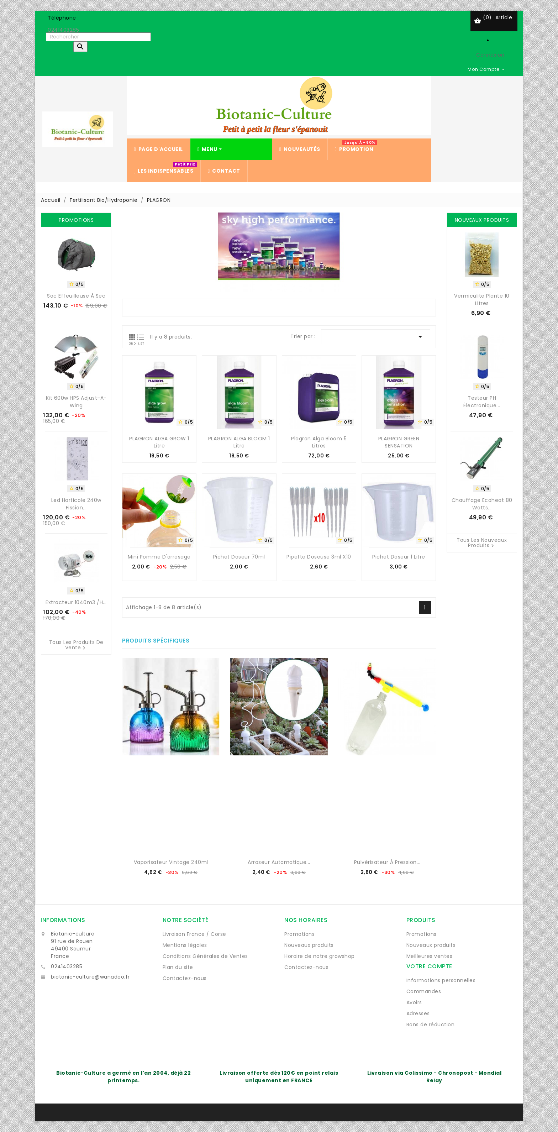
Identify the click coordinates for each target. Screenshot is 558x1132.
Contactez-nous (185, 978)
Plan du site (178, 967)
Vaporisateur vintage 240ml (171, 862)
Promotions (299, 934)
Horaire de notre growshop (319, 956)
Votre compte (429, 966)
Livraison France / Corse (194, 934)
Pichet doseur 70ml (239, 556)
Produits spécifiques (155, 640)
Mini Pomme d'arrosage (159, 556)
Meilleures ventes (429, 956)
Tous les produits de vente (76, 645)
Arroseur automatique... (279, 862)
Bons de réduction (430, 1024)
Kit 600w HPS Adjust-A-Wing (76, 401)
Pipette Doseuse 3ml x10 (318, 556)
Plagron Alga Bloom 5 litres (319, 442)
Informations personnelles (441, 980)
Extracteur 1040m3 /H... (76, 602)
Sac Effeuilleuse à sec (76, 295)
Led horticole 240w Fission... (76, 504)
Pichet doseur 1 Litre (398, 556)
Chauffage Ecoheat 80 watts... (482, 504)
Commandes (423, 991)
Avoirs (414, 1002)
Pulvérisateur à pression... (387, 862)
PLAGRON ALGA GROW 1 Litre (159, 442)
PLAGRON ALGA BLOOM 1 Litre (239, 442)
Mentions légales (185, 945)
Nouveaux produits (309, 945)
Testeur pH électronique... (481, 401)
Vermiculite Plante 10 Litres (482, 299)
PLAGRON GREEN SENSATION (399, 442)
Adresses (418, 1013)
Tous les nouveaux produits (482, 543)
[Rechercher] (98, 36)
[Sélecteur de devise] (486, 69)
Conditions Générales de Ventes (205, 956)
